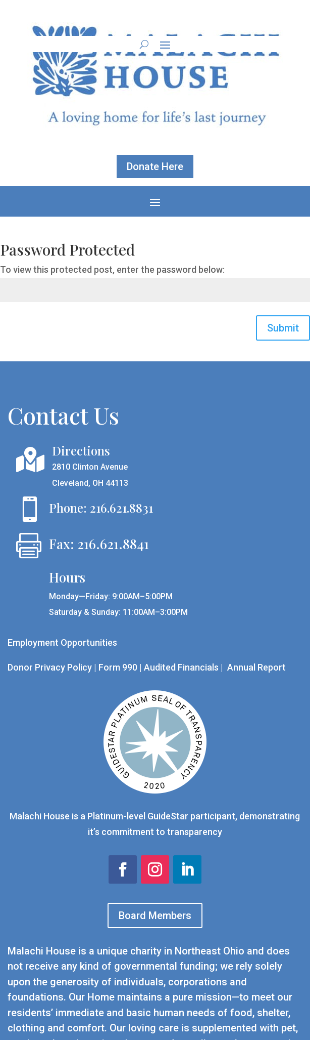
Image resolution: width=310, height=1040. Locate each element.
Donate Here (155, 166)
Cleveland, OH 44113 (90, 483)
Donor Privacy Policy (50, 667)
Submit (283, 328)
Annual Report (256, 667)
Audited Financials (182, 667)
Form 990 (117, 667)
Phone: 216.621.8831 (101, 508)
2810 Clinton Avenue (90, 467)
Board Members (155, 915)
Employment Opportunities (62, 642)
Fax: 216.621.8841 (99, 544)
